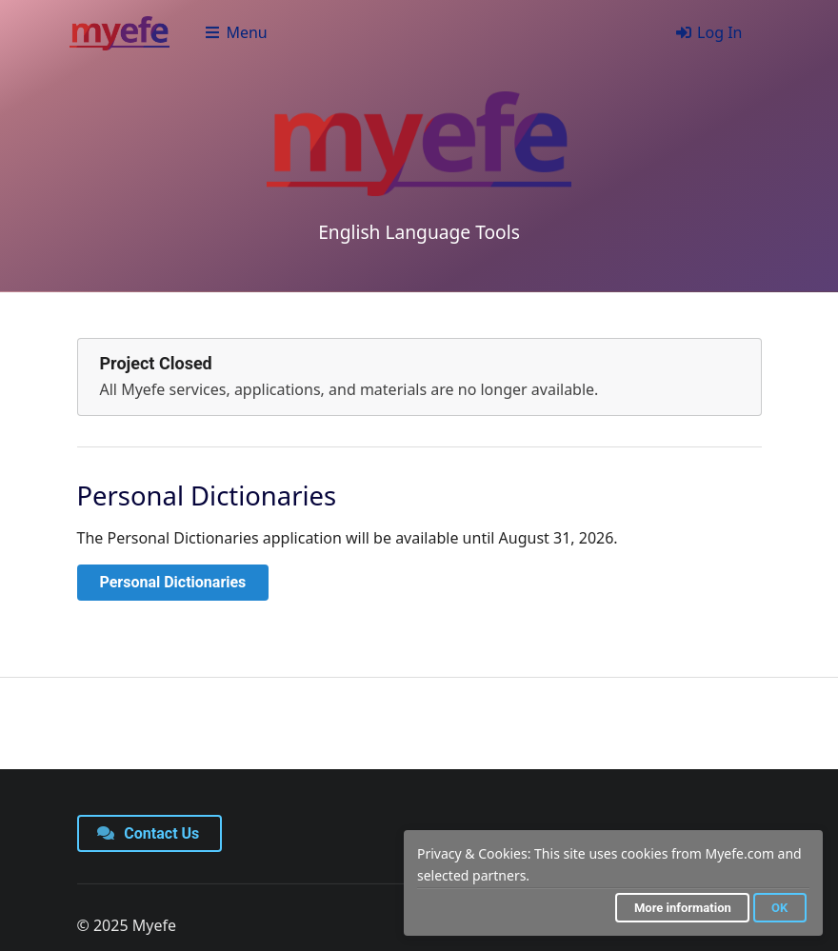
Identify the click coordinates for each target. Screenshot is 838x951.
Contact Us (148, 833)
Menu (236, 32)
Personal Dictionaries (173, 582)
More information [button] (682, 908)
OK (779, 908)
